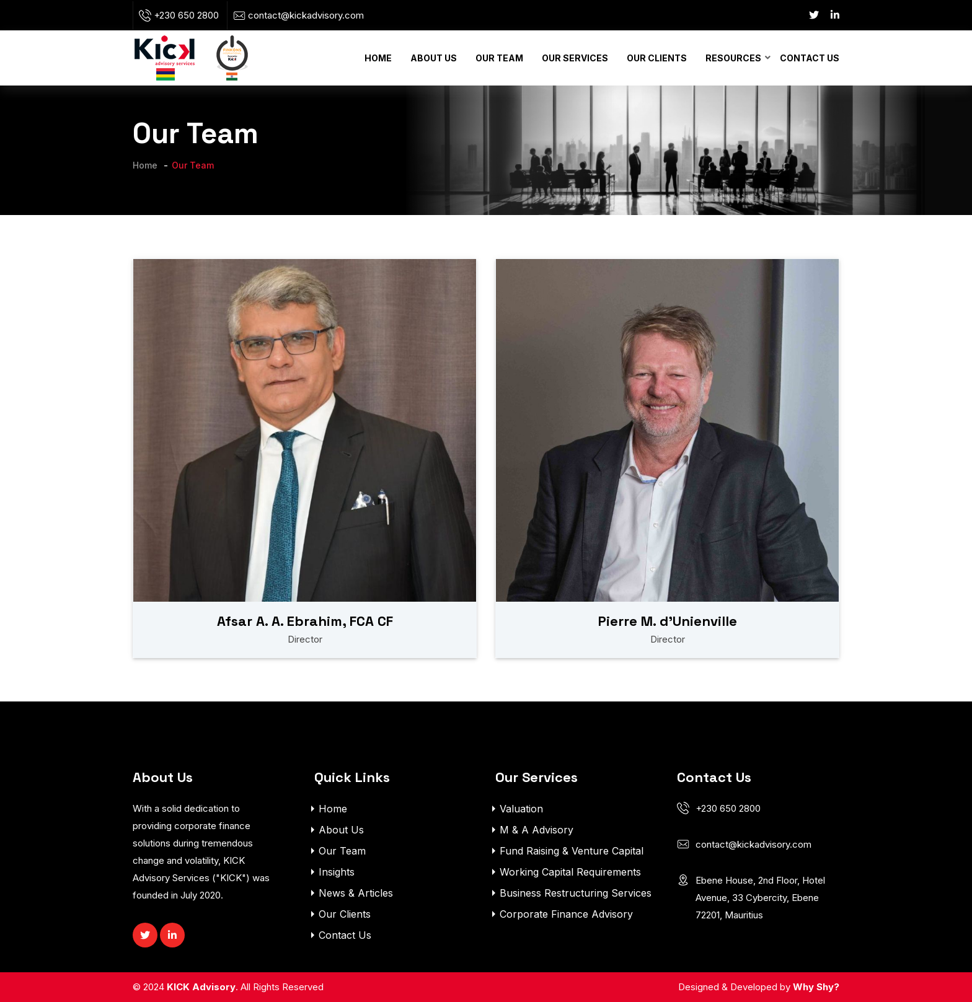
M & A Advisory (536, 830)
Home (378, 58)
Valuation (521, 808)
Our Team (499, 58)
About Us (433, 58)
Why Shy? (816, 987)
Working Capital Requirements (570, 872)
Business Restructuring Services (576, 893)
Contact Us (809, 58)
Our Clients (657, 58)
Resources (733, 58)
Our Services (575, 58)
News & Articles (356, 893)
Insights (337, 872)
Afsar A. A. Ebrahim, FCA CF (305, 621)
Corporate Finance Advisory (566, 914)
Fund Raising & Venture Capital (571, 851)
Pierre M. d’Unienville (667, 621)
